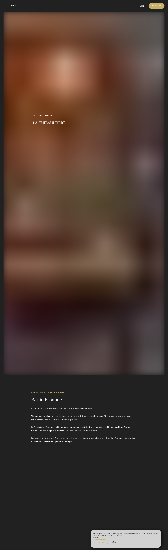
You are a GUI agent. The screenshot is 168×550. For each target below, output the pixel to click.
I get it (100, 542)
